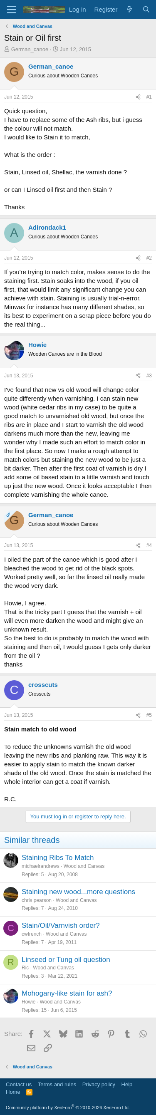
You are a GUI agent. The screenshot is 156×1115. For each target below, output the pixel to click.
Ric (25, 968)
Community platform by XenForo (68, 1107)
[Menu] (11, 9)
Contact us (19, 1084)
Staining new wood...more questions (78, 892)
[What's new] (129, 9)
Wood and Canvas (84, 866)
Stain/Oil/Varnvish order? (61, 925)
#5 (149, 715)
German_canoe (30, 49)
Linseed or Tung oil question (66, 960)
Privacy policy (98, 1084)
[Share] (138, 97)
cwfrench (32, 934)
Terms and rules (57, 1084)
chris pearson (37, 900)
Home (13, 1092)
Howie (28, 1002)
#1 (149, 97)
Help (127, 1084)
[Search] (146, 9)
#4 (149, 545)
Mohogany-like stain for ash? (67, 993)
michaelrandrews (40, 866)
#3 (149, 376)
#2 (149, 258)
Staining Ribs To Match (58, 858)
